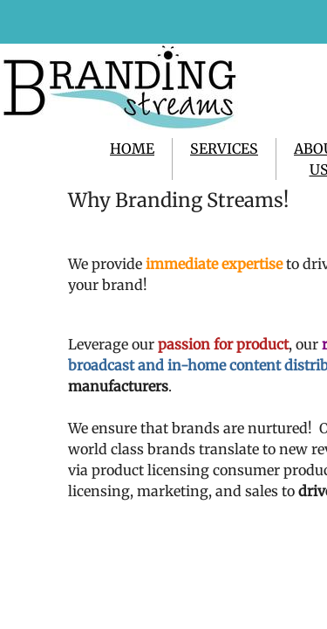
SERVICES (224, 148)
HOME (132, 148)
